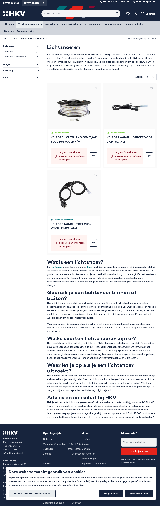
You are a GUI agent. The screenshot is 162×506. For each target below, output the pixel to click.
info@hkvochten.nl (13, 453)
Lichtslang (21, 51)
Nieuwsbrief (129, 433)
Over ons (86, 439)
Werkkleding (52, 24)
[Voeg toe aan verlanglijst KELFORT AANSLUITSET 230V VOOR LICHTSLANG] (96, 175)
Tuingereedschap (112, 24)
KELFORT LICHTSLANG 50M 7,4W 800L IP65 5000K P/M (74, 139)
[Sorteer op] (145, 77)
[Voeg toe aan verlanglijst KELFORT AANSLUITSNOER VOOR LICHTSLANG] (151, 88)
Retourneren (88, 453)
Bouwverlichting (27, 38)
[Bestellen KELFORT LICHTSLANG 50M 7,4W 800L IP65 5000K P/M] (93, 156)
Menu (85, 433)
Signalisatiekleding (72, 24)
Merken (85, 449)
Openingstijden (53, 433)
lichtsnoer (57, 267)
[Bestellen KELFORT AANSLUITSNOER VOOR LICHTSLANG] (149, 156)
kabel (90, 267)
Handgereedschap (134, 24)
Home (5, 38)
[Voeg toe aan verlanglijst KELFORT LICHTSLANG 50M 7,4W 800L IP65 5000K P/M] (96, 88)
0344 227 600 (10, 449)
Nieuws (85, 444)
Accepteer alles (138, 493)
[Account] (135, 14)
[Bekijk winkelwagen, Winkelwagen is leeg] (148, 14)
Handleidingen (88, 458)
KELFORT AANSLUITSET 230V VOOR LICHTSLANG (71, 226)
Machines (9, 31)
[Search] (116, 13)
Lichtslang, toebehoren (21, 56)
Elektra (14, 38)
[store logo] (14, 13)
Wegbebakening (25, 31)
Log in (62, 152)
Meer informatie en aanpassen (32, 493)
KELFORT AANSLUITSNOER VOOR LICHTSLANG (129, 139)
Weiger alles (111, 493)
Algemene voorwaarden (94, 463)
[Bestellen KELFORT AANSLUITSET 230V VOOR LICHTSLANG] (93, 243)
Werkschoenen (92, 24)
